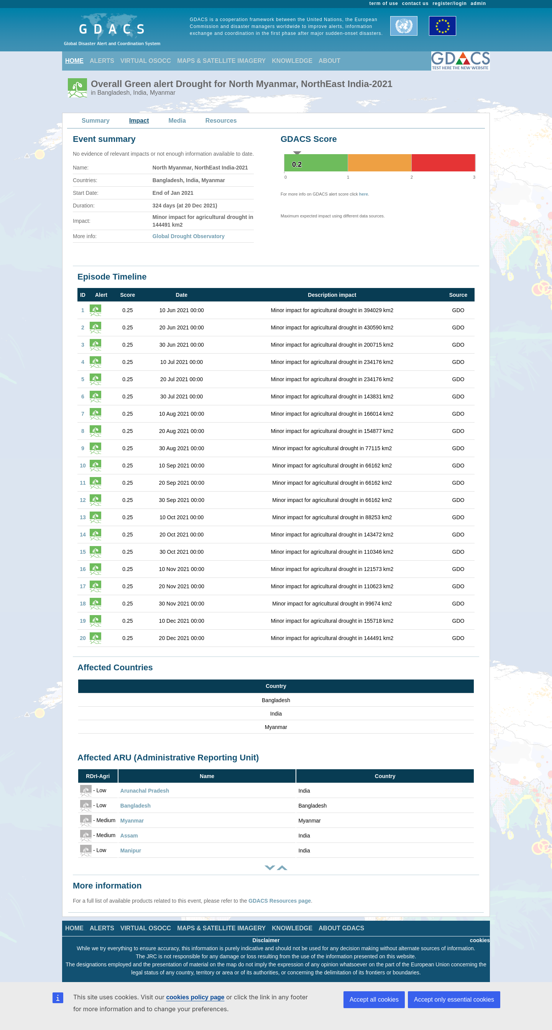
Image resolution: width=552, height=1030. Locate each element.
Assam (129, 836)
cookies (480, 940)
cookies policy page (195, 997)
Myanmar (132, 821)
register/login (449, 3)
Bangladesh (135, 806)
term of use (384, 3)
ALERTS (102, 61)
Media (177, 120)
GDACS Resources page (279, 901)
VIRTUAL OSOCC (145, 61)
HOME (74, 61)
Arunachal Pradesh (144, 791)
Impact (139, 120)
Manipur (130, 850)
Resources (221, 120)
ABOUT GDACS (341, 928)
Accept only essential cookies (454, 999)
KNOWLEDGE (292, 61)
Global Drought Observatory (189, 236)
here (363, 194)
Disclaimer (266, 940)
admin (478, 3)
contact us (415, 3)
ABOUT (329, 61)
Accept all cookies (374, 999)
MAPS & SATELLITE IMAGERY (221, 61)
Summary (96, 120)
